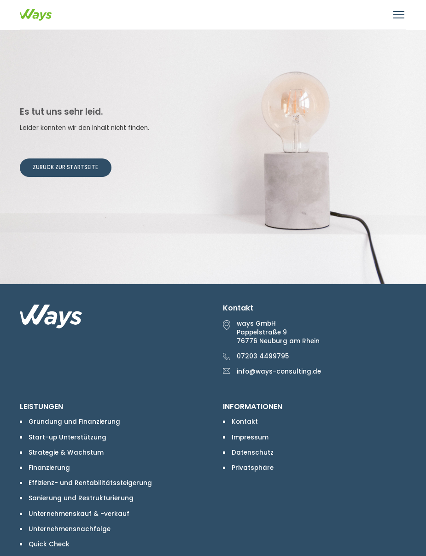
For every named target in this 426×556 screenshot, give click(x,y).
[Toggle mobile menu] (399, 15)
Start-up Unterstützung (67, 437)
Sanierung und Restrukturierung (81, 498)
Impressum (250, 437)
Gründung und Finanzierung (74, 421)
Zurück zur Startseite (65, 167)
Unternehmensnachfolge (70, 529)
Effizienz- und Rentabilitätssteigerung (90, 483)
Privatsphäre (253, 467)
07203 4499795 (263, 356)
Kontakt (245, 421)
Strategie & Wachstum (66, 452)
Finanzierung (49, 467)
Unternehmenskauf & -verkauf (79, 513)
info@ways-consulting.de (279, 371)
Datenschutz (253, 452)
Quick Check (49, 544)
